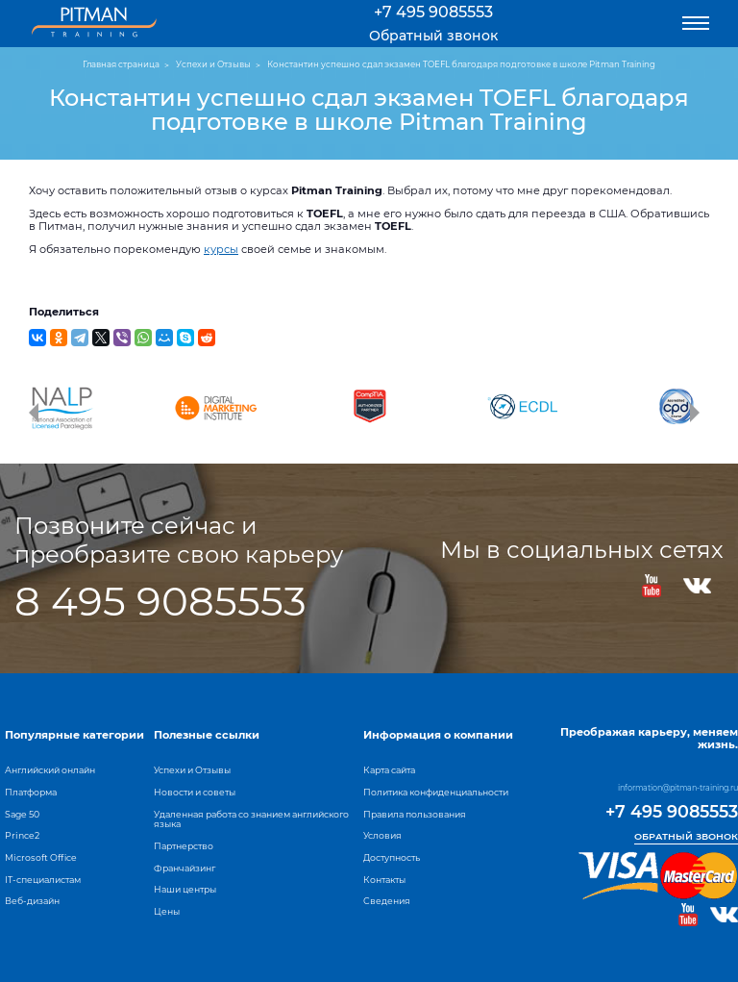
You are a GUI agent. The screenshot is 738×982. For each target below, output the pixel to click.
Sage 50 (22, 814)
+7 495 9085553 (433, 12)
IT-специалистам (43, 879)
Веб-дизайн (32, 900)
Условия (382, 835)
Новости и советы (194, 792)
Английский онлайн (50, 770)
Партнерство (183, 846)
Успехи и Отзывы (192, 770)
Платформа (31, 792)
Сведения (386, 900)
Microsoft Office (41, 857)
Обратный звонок (433, 35)
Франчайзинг (184, 868)
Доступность (391, 857)
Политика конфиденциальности (435, 792)
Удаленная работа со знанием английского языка (251, 819)
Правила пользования (414, 814)
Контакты (384, 879)
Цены (167, 911)
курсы (221, 249)
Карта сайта (389, 770)
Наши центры (185, 889)
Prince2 (22, 835)
